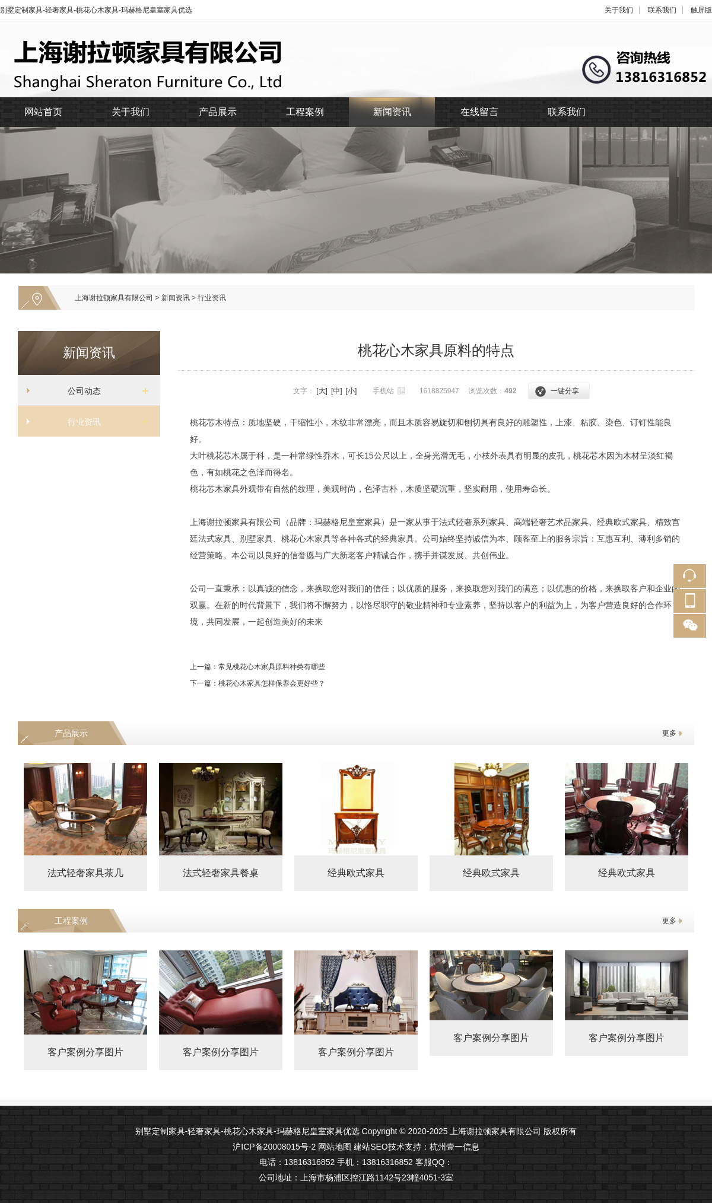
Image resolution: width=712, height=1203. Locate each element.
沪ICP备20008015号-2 (274, 1146)
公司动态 (84, 391)
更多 (669, 733)
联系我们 (662, 10)
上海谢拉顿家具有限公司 (114, 298)
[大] (322, 391)
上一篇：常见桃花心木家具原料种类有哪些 (257, 667)
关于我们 (619, 10)
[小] (351, 391)
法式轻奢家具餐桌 (221, 873)
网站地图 (334, 1146)
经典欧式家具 (356, 873)
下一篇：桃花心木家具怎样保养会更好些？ (257, 683)
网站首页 (43, 112)
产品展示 (218, 112)
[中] (336, 391)
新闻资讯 (392, 112)
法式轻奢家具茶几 (85, 873)
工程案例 (305, 112)
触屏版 (701, 10)
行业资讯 (212, 298)
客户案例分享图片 (85, 1052)
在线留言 (479, 112)
